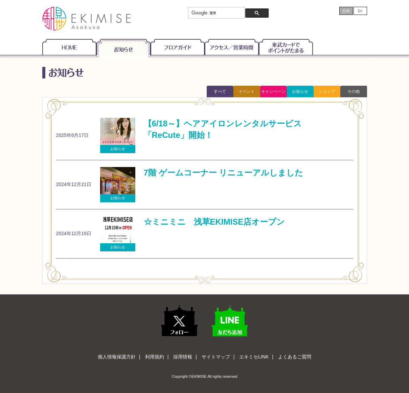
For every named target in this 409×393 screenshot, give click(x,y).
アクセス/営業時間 (232, 47)
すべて (220, 91)
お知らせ (123, 47)
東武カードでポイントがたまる (286, 47)
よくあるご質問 (294, 356)
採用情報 (182, 356)
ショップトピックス (327, 93)
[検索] (215, 13)
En (360, 11)
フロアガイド (178, 47)
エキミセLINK (254, 356)
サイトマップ (216, 356)
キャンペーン (273, 91)
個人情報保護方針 (117, 356)
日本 (346, 11)
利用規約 (154, 356)
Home (69, 47)
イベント (246, 91)
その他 (353, 91)
